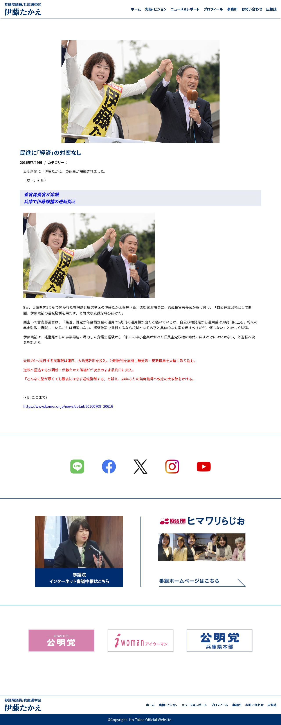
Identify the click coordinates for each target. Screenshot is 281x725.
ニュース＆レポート (185, 9)
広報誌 (271, 9)
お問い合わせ (251, 9)
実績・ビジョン (156, 9)
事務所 (232, 9)
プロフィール (213, 9)
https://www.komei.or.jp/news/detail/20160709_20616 (68, 406)
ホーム (136, 9)
